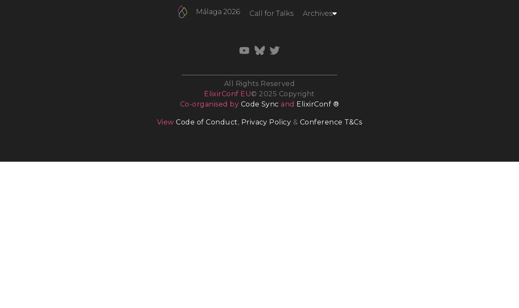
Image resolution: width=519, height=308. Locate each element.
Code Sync (260, 104)
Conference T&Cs (331, 122)
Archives (320, 13)
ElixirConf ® (318, 104)
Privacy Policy (266, 122)
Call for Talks (271, 13)
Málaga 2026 (218, 12)
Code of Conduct (206, 122)
